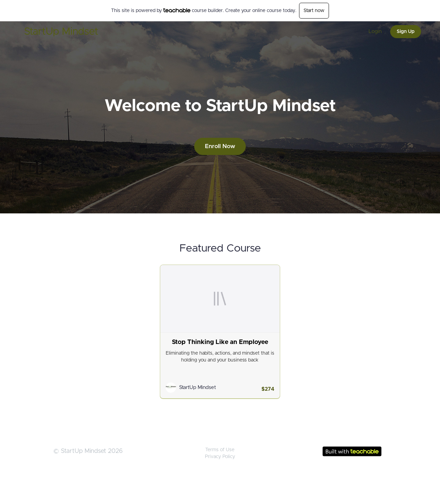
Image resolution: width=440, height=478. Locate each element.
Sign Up (406, 31)
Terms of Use (219, 449)
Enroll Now (220, 146)
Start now (314, 10)
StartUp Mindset (61, 31)
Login (375, 31)
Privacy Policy (220, 456)
